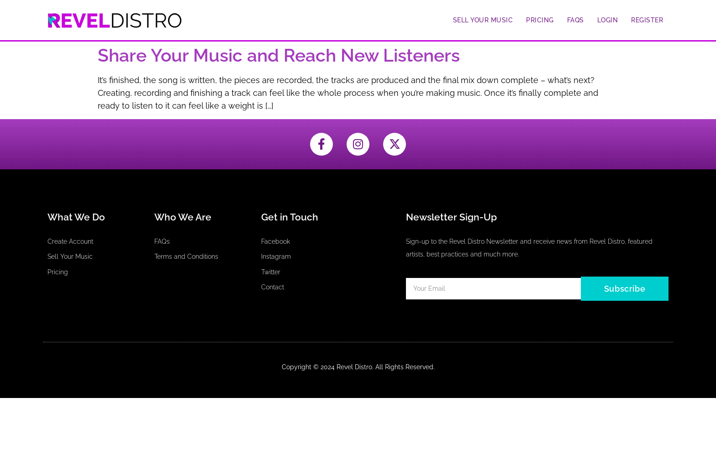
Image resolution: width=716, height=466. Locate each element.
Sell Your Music (483, 20)
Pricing (540, 20)
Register (647, 20)
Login (607, 20)
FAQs (575, 20)
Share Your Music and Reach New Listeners (279, 55)
